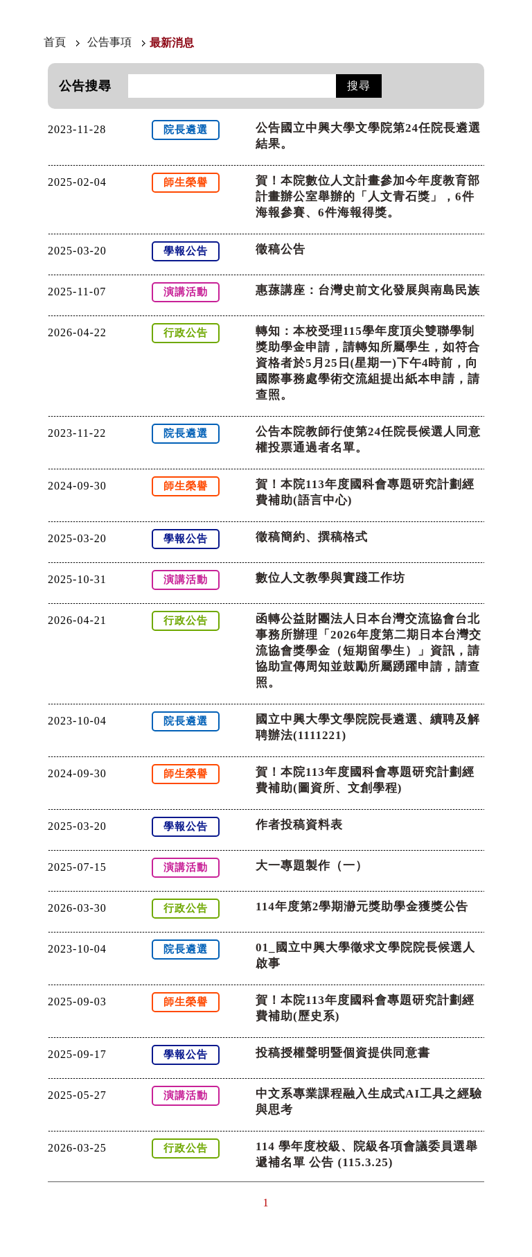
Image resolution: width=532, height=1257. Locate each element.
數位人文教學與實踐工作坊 (330, 577)
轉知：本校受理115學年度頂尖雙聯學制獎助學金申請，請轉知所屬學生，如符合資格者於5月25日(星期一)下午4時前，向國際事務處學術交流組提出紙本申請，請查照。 (368, 362)
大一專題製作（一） (312, 865)
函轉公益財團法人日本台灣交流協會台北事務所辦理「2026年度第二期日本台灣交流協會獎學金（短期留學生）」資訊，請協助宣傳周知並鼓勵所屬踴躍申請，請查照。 (368, 650)
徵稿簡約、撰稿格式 (312, 537)
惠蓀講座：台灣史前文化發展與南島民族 (368, 290)
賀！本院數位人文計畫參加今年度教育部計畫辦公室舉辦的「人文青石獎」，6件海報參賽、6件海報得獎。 (368, 196)
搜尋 (359, 86)
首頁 (55, 42)
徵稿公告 (280, 249)
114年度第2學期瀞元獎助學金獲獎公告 (362, 906)
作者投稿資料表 (299, 824)
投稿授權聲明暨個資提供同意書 (343, 1052)
